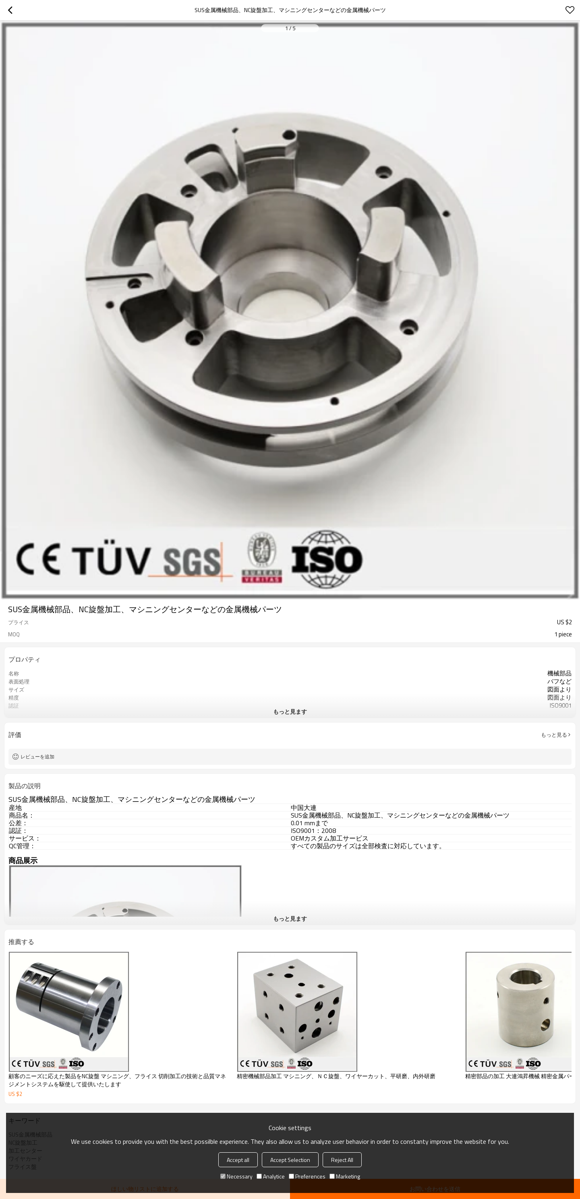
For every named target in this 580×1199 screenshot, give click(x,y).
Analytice (271, 1176)
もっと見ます (290, 711)
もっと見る (554, 735)
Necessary (236, 1176)
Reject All (342, 1160)
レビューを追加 (37, 756)
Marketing (344, 1176)
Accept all (238, 1160)
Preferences (307, 1176)
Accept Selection (290, 1160)
